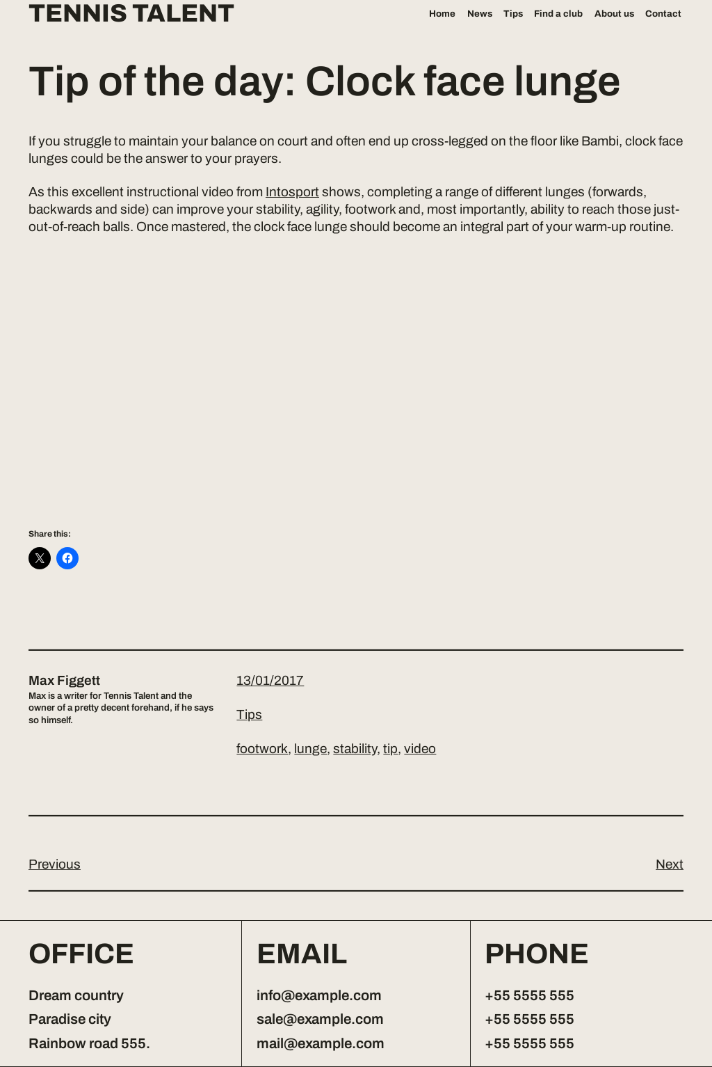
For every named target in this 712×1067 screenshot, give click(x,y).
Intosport (292, 191)
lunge (310, 748)
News (479, 13)
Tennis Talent (131, 13)
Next (669, 864)
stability (355, 748)
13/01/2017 (270, 680)
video (420, 748)
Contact (663, 13)
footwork (262, 748)
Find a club (558, 13)
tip (390, 748)
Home (442, 13)
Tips (513, 13)
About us (614, 13)
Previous (55, 864)
